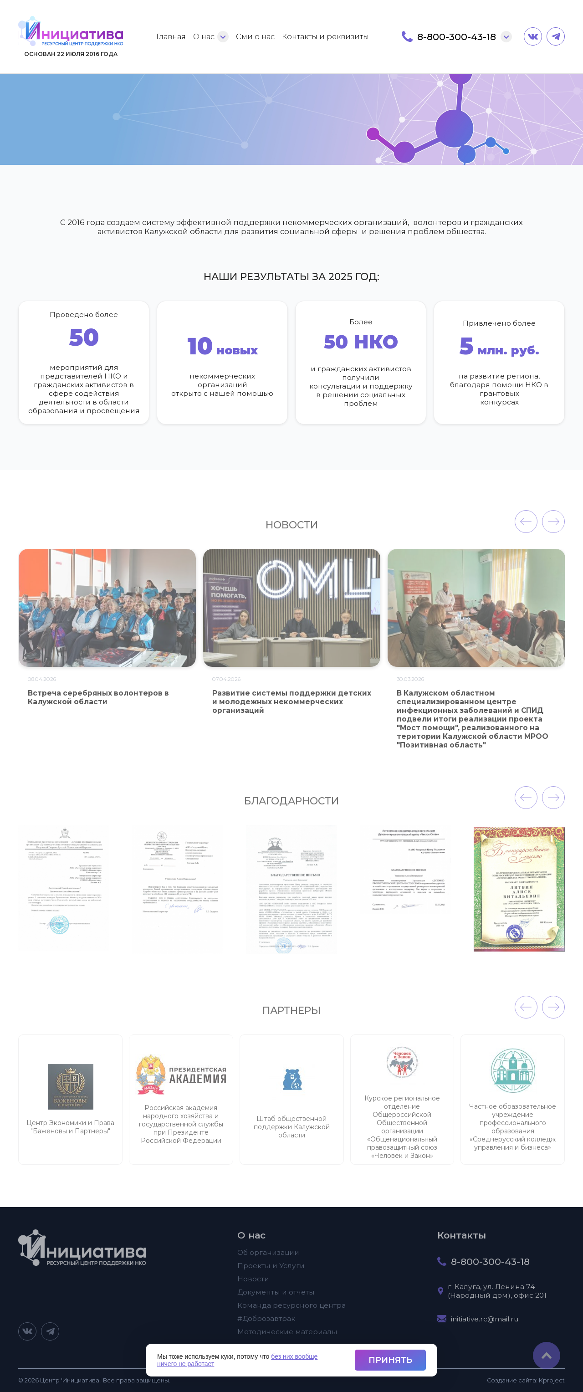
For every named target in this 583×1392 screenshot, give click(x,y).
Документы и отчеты (276, 1297)
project (552, 1380)
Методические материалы (287, 1336)
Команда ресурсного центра (291, 1310)
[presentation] (526, 527)
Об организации (268, 1257)
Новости (253, 1283)
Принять (390, 1360)
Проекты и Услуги (271, 1270)
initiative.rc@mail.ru (484, 1324)
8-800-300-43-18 (456, 36)
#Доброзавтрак (266, 1323)
